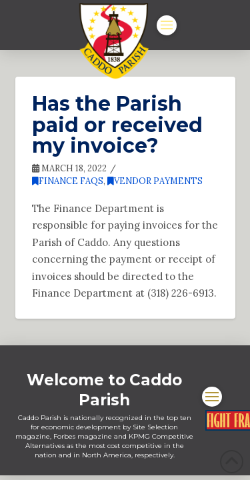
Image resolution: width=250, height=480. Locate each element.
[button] (167, 25)
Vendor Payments (155, 181)
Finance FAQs (67, 181)
